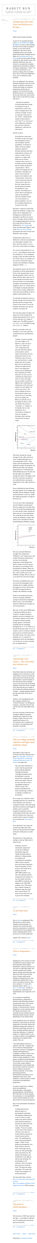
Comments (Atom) (26, 1238)
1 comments (20, 942)
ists (29, 294)
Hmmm (25, 325)
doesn (26, 393)
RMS (25, 321)
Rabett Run (18, 8)
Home (24, 1234)
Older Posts (32, 1234)
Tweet (14, 31)
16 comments (21, 900)
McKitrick (22, 62)
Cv (25, 626)
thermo (15, 564)
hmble (33, 494)
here (29, 937)
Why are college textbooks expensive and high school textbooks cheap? (24, 742)
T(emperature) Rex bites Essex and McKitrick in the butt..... (23, 24)
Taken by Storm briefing (24, 229)
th (30, 269)
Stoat (19, 920)
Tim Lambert (25, 225)
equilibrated (29, 509)
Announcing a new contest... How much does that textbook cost (23, 661)
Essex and (23, 43)
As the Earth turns (20, 910)
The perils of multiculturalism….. (21, 1205)
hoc (29, 142)
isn (28, 354)
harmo (24, 298)
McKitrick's (25, 43)
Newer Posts (16, 1234)
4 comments (20, 648)
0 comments (20, 730)
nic (27, 298)
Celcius (17, 260)
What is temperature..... (22, 951)
